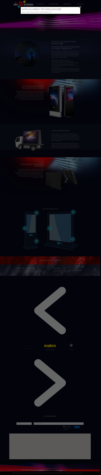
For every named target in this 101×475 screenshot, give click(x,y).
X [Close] (80, 7)
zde (51, 12)
